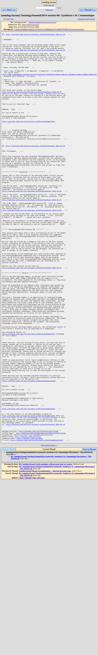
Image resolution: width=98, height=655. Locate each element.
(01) (70, 35)
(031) (43, 332)
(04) (28, 68)
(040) (61, 451)
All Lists (51, 5)
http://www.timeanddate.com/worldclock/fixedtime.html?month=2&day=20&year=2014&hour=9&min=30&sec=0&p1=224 (49, 83)
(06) (40, 85)
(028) (23, 309)
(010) (20, 125)
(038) (14, 421)
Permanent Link (83, 19)
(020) (66, 223)
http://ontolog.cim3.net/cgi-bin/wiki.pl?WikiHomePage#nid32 (28, 451)
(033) (58, 369)
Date (9, 10)
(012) (30, 135)
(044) (33, 474)
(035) (60, 388)
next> (14, 10)
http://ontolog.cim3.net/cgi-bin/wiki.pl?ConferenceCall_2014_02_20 (35, 35)
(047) (9, 505)
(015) (70, 169)
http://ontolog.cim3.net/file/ (28, 518)
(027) (43, 294)
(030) (56, 321)
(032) (13, 346)
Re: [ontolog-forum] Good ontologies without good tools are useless (45, 546)
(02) (18, 41)
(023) (56, 254)
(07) (51, 95)
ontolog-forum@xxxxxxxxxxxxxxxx (42, 22)
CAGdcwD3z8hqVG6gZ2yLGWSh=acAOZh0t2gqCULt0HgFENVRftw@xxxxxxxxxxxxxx (49, 29)
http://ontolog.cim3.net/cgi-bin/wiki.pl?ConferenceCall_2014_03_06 (31, 246)
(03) (70, 54)
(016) (21, 175)
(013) (9, 141)
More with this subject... (49, 527)
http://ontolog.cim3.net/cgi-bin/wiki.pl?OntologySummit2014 (28, 139)
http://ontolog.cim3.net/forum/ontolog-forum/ (38, 511)
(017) (23, 194)
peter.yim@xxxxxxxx (30, 25)
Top (45, 5)
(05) (33, 75)
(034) (38, 382)
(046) (60, 484)
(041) (20, 457)
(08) (14, 112)
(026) (17, 279)
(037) (10, 400)
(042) (29, 461)
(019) (14, 212)
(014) (65, 160)
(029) (66, 315)
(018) (50, 200)
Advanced (49, 10)
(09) (34, 118)
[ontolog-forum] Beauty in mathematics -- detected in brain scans (45, 553)
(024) (70, 263)
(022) (66, 246)
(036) (21, 396)
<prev (4, 10)
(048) (68, 522)
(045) (42, 480)
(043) (30, 467)
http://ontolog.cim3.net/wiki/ (30, 520)
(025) (48, 269)
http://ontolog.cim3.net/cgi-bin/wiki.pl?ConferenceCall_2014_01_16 (35, 503)
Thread (88, 10)
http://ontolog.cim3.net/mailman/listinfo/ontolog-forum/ (41, 513)
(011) (29, 129)
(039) (16, 440)
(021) (66, 233)
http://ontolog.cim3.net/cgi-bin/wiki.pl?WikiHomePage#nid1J (36, 522)
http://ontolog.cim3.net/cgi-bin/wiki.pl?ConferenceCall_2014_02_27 (31, 233)
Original (91, 19)
